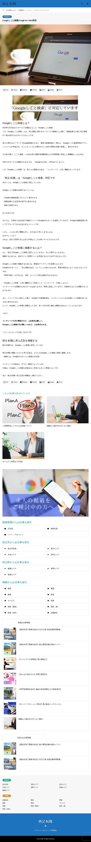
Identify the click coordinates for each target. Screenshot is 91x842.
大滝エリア (12, 555)
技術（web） (13, 613)
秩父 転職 (45, 821)
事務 (52, 588)
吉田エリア (55, 555)
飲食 (52, 595)
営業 (52, 601)
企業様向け (7, 17)
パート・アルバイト (15, 535)
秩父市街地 (12, 549)
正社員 (10, 529)
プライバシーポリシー (41, 830)
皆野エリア (55, 569)
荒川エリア (55, 549)
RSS (45, 826)
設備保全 (54, 613)
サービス (11, 601)
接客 (9, 595)
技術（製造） (13, 607)
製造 (9, 588)
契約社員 (54, 529)
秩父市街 (5, 784)
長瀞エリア (12, 575)
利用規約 (54, 830)
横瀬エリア (12, 569)
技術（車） (55, 607)
